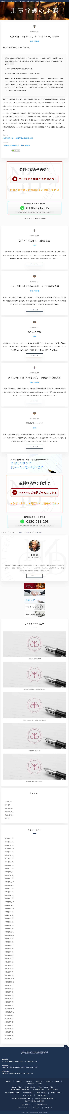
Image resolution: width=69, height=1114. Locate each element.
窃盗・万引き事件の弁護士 (12, 1093)
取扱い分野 (39, 1081)
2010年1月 (8, 1005)
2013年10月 (8, 935)
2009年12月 (8, 1009)
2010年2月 (8, 1002)
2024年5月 (8, 845)
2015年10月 (8, 885)
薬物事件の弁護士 (53, 1089)
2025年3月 (8, 842)
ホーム (3, 532)
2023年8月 (8, 855)
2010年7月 (8, 992)
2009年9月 (8, 1019)
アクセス (40, 1083)
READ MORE (34, 264)
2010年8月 (8, 989)
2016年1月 (8, 879)
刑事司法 (7, 808)
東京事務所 (5, 1059)
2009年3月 (8, 1039)
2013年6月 (8, 949)
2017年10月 (8, 872)
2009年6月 (8, 1029)
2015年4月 (8, 892)
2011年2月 (8, 972)
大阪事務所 (5, 1065)
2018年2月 (8, 869)
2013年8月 (8, 942)
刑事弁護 (7, 812)
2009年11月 (8, 1012)
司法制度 (36, 41)
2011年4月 (8, 965)
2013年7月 (8, 945)
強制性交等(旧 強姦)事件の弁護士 (20, 1089)
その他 (31, 41)
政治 (6, 818)
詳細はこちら (34, 576)
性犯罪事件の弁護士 (38, 1089)
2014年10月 (8, 909)
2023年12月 (8, 849)
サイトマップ (36, 1107)
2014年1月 (8, 929)
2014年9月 (8, 912)
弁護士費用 (29, 1081)
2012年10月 (8, 955)
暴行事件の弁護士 (28, 1095)
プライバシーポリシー (23, 1107)
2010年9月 (8, 985)
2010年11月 (8, 979)
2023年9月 (8, 852)
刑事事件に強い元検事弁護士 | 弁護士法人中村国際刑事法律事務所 (34, 1053)
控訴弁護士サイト (42, 1104)
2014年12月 (8, 902)
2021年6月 (8, 862)
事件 (6, 805)
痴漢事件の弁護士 (16, 1087)
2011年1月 (8, 975)
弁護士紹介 (19, 1081)
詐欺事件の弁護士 (28, 1093)
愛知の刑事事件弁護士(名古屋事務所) (34, 1101)
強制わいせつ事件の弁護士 (46, 1087)
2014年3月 (8, 922)
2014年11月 (8, 905)
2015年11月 (8, 882)
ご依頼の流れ (30, 1083)
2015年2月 (8, 895)
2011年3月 (8, 969)
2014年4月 (8, 919)
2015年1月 (8, 899)
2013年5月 (8, 952)
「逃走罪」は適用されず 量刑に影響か (16, 145)
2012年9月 (8, 959)
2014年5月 (8, 915)
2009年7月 (8, 1025)
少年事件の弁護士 (41, 1095)
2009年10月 (8, 1015)
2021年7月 (8, 859)
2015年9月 (8, 889)
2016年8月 (8, 875)
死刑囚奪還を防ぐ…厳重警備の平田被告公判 (18, 138)
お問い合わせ (48, 1107)
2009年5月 (8, 1032)
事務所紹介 (9, 1081)
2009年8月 (8, 1022)
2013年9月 (8, 939)
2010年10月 (8, 982)
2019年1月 (8, 865)
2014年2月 (8, 925)
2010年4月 (8, 995)
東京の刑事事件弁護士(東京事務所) (21, 1098)
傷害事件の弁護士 (55, 1093)
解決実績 (48, 1081)
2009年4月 (8, 1035)
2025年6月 (8, 839)
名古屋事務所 (5, 1071)
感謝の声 (57, 1081)
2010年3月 (8, 999)
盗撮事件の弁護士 (30, 1087)
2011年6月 (8, 962)
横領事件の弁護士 (41, 1093)
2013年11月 (8, 932)
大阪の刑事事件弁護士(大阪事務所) (43, 1098)
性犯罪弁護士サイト (27, 1104)
